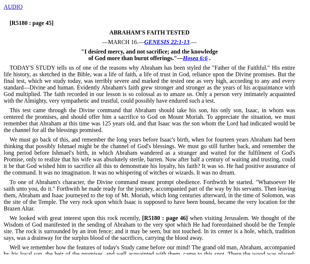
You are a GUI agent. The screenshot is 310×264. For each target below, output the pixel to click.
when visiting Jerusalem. (194, 218)
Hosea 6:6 (195, 58)
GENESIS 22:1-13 (167, 42)
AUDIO (13, 7)
